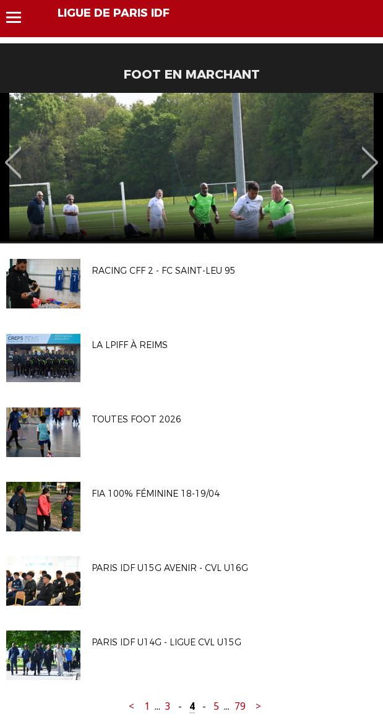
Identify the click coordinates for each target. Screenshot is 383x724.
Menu (19, 17)
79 (240, 706)
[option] (191, 167)
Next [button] (370, 153)
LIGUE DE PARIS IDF (114, 13)
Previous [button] (13, 153)
